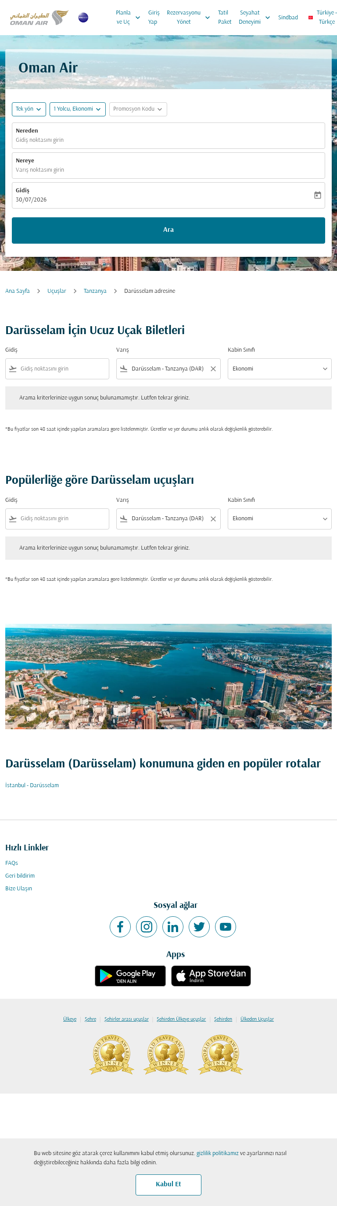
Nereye (25, 161)
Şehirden (223, 1019)
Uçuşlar (56, 291)
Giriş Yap (154, 17)
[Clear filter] (212, 369)
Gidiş (22, 190)
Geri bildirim (20, 876)
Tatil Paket (225, 17)
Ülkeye (69, 1019)
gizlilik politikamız (218, 1153)
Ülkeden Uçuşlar (257, 1019)
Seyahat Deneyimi (257, 17)
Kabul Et (168, 1184)
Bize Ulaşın (18, 889)
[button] (78, 109)
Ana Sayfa (17, 291)
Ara (168, 230)
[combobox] (63, 369)
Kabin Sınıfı (241, 350)
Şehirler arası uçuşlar (126, 1019)
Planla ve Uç (130, 17)
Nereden (27, 131)
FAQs (11, 863)
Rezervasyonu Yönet (191, 17)
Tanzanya (95, 291)
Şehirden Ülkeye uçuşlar (181, 1019)
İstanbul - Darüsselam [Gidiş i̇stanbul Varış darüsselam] (32, 785)
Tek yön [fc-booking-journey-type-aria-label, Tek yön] (24, 109)
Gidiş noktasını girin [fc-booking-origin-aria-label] (40, 140)
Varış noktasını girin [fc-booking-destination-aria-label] (40, 170)
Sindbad (288, 17)
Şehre (90, 1019)
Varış (122, 350)
